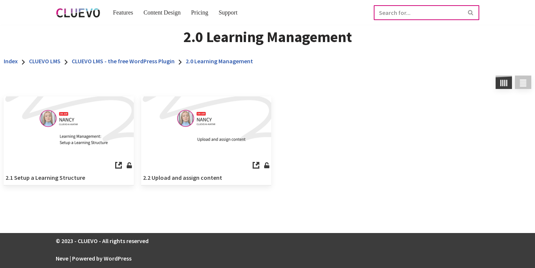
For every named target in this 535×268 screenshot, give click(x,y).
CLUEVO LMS (45, 61)
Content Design (162, 12)
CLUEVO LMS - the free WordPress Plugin (123, 61)
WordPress (118, 258)
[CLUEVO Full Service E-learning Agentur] (78, 12)
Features (123, 12)
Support (227, 12)
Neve (62, 258)
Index (11, 61)
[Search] (418, 12)
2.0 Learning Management (219, 61)
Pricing (199, 12)
